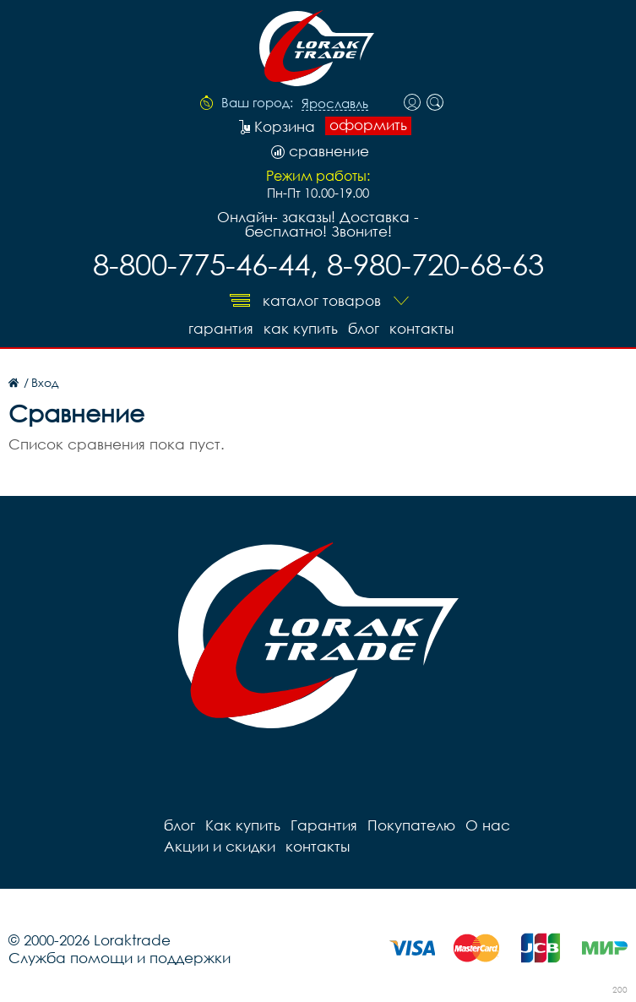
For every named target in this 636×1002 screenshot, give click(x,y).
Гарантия (220, 328)
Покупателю (411, 825)
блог (363, 328)
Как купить (301, 328)
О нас (487, 825)
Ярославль (335, 104)
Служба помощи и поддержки (119, 958)
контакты (421, 328)
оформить (368, 125)
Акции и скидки (219, 846)
